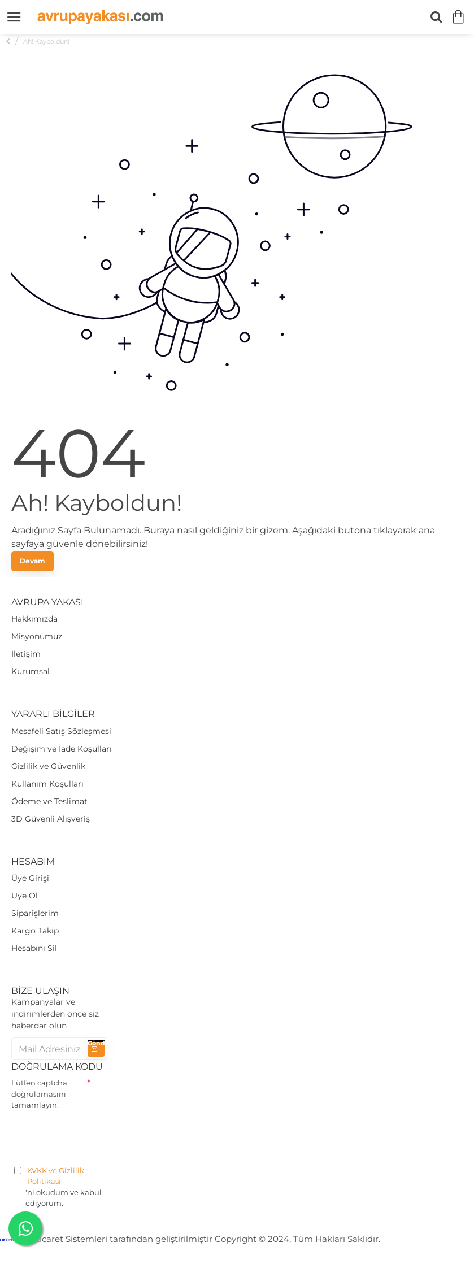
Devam (32, 561)
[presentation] (97, 1136)
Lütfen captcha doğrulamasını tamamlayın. (39, 1093)
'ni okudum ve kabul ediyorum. (59, 1186)
